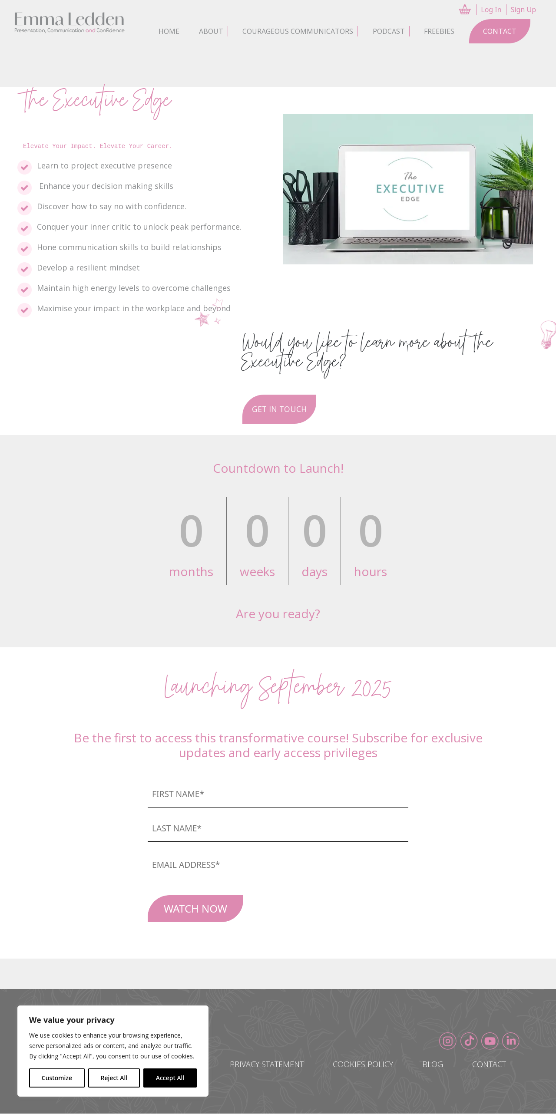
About (211, 31)
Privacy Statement (262, 1064)
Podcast (389, 31)
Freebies (439, 31)
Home (169, 31)
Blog (430, 1064)
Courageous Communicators (297, 31)
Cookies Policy (359, 1064)
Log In (491, 9)
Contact (499, 31)
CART (466, 9)
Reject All (114, 1078)
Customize (57, 1078)
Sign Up (523, 9)
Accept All (170, 1078)
